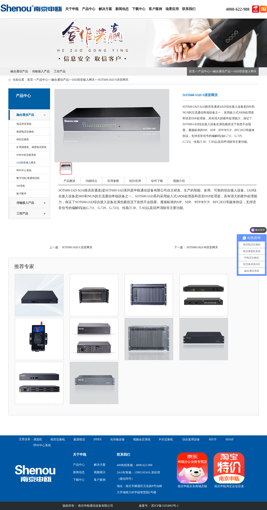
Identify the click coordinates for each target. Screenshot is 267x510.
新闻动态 (122, 9)
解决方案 (105, 9)
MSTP (213, 439)
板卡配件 (21, 193)
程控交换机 (22, 139)
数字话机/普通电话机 (28, 178)
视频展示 (100, 472)
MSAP (229, 439)
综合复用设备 (191, 439)
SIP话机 (20, 185)
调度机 (37, 439)
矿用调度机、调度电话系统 (31, 147)
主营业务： (26, 439)
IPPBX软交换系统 (26, 154)
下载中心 (138, 9)
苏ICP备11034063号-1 (165, 505)
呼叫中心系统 (23, 170)
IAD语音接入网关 (245, 71)
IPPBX (97, 439)
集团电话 (79, 439)
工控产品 (59, 71)
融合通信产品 (19, 71)
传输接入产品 (41, 71)
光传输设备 (117, 439)
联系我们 (188, 9)
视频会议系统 (142, 439)
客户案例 (155, 9)
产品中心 (88, 9)
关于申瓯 (72, 9)
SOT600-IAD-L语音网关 (77, 247)
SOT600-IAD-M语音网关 (202, 247)
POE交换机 (166, 439)
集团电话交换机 (25, 131)
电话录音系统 (23, 123)
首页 (192, 71)
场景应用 (172, 9)
